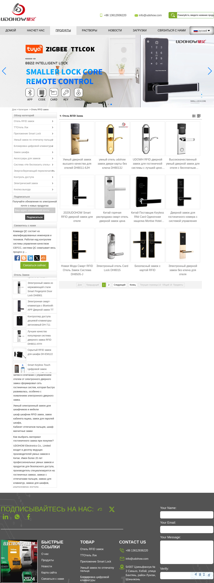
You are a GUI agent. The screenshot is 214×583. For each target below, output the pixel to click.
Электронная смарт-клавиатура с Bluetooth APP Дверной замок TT (41, 306)
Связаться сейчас (34, 265)
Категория (23, 109)
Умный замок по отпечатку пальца (33, 139)
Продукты (63, 30)
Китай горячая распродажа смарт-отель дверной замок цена (112, 216)
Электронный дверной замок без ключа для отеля (182, 270)
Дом (14, 109)
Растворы (89, 30)
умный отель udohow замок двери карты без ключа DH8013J (112, 163)
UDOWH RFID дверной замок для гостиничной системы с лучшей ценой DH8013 (148, 164)
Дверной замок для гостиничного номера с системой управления (182, 216)
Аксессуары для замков (27, 158)
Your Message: (170, 537)
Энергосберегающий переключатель (34, 170)
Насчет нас (36, 30)
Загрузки (140, 30)
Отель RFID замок (24, 121)
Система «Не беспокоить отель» (32, 164)
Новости (115, 30)
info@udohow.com (150, 15)
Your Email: (168, 522)
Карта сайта (49, 572)
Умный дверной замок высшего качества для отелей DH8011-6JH (77, 163)
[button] (103, 104)
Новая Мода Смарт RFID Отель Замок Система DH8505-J (77, 270)
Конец (133, 285)
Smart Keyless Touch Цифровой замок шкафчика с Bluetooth (40, 370)
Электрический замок (26, 183)
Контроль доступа (24, 177)
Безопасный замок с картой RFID (147, 268)
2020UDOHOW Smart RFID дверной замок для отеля (77, 216)
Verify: (164, 568)
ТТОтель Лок (21, 127)
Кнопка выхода (22, 189)
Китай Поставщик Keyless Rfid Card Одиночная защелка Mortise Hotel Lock (147, 217)
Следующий (119, 285)
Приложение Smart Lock (27, 133)
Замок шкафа (21, 152)
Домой (11, 30)
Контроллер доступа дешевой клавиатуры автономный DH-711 (39, 321)
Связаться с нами (172, 30)
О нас (45, 553)
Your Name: (168, 508)
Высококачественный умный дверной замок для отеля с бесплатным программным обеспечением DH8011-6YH (183, 164)
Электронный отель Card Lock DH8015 (112, 268)
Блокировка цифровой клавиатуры (33, 146)
